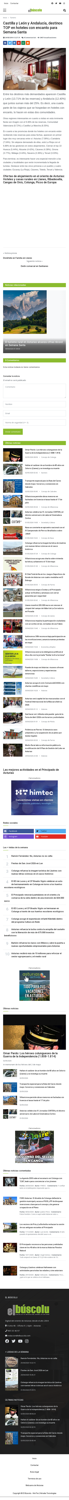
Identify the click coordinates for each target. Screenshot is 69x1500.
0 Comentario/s (29, 37)
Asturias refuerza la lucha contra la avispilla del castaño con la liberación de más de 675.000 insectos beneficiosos (34, 932)
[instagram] (64, 3)
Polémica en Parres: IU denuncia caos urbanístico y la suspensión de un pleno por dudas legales (43, 733)
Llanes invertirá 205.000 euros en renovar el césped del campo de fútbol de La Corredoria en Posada (44, 608)
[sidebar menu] (4, 10)
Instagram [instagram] (13, 836)
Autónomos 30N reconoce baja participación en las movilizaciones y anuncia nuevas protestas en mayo (45, 639)
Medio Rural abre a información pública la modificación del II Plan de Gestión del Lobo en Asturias (45, 748)
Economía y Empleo (48, 647)
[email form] (34, 413)
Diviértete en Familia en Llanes (17, 258)
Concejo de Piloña (48, 722)
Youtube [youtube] (44, 836)
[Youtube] (20, 1342)
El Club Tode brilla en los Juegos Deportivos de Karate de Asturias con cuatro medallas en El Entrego (45, 577)
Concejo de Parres (48, 585)
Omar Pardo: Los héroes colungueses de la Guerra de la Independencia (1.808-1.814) (30, 1055)
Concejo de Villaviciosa (49, 507)
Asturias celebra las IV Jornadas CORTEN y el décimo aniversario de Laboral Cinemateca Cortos (44, 515)
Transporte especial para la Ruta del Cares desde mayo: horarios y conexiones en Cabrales (43, 484)
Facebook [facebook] (13, 831)
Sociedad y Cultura (48, 522)
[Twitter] (14, 1342)
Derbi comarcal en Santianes (34, 266)
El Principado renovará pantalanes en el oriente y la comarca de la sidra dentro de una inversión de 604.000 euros (34, 898)
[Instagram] (26, 1342)
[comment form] (34, 391)
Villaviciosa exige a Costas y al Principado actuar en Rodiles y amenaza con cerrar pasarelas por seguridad (43, 593)
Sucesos (44, 473)
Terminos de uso (34, 1479)
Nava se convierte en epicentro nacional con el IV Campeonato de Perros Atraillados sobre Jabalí (44, 530)
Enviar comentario (13, 431)
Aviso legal (34, 1472)
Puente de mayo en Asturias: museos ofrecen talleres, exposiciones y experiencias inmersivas (44, 670)
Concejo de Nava (47, 538)
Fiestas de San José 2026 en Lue (27, 863)
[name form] (34, 404)
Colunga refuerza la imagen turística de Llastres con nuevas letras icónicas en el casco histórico (45, 546)
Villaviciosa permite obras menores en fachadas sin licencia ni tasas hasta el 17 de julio (43, 499)
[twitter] (56, 3)
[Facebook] (7, 1342)
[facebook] (52, 3)
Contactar (14, 3)
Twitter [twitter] (44, 831)
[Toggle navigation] (64, 10)
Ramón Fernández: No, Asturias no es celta (31, 856)
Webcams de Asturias (34, 1485)
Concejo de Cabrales (49, 491)
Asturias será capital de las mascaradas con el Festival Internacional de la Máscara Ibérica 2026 (45, 702)
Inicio (6, 3)
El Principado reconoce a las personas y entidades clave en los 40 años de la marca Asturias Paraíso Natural (41, 1247)
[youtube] (60, 3)
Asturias (44, 690)
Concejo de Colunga (48, 457)
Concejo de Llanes (48, 616)
